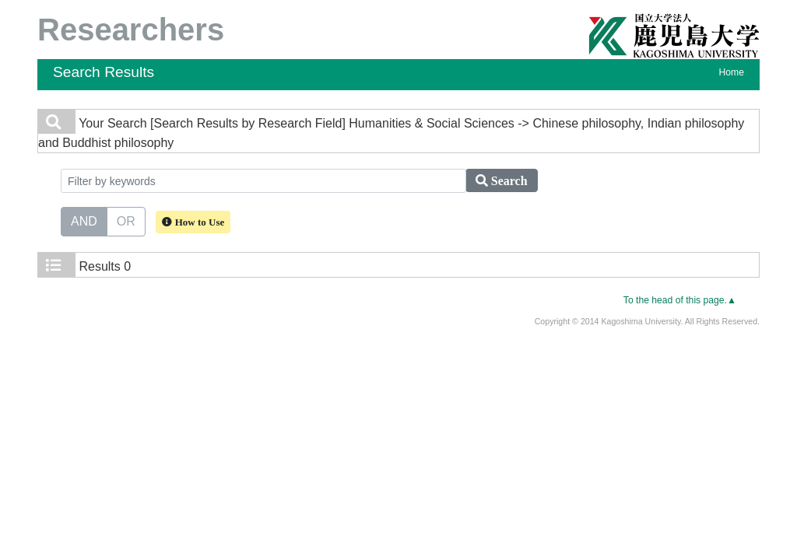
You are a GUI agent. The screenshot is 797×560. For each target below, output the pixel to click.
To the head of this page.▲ (679, 300)
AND (84, 220)
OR (126, 220)
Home (731, 72)
